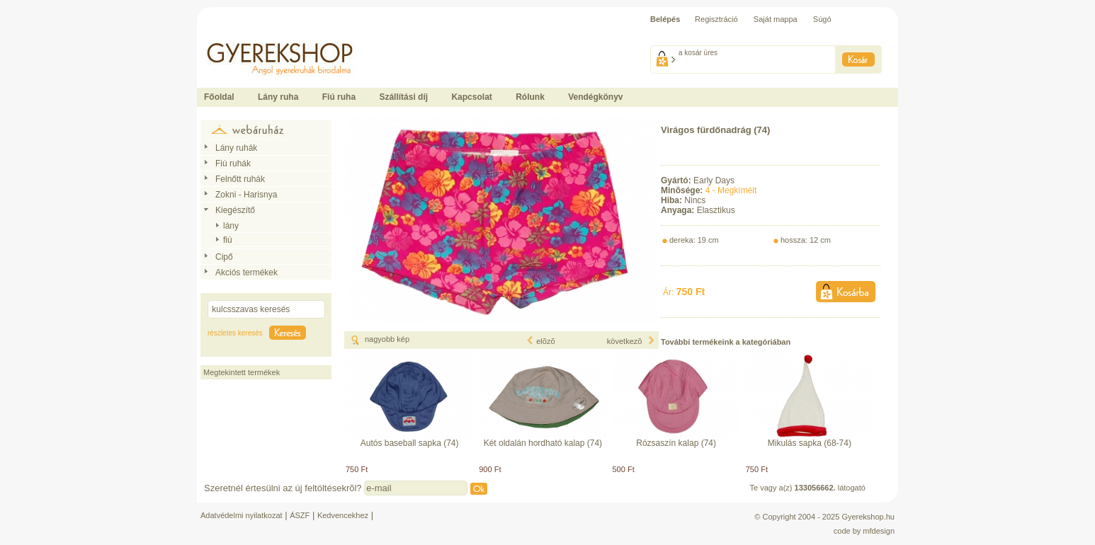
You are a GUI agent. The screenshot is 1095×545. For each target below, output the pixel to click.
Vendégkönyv (595, 97)
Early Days (713, 180)
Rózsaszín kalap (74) (676, 443)
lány (231, 226)
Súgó (822, 19)
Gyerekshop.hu (868, 516)
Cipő (224, 257)
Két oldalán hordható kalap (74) (543, 443)
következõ (631, 341)
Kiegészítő (235, 210)
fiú (227, 240)
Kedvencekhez (342, 515)
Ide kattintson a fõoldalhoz (242, 35)
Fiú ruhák (233, 163)
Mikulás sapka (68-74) (809, 443)
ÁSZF (300, 515)
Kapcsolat (471, 97)
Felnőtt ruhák (240, 179)
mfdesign (879, 531)
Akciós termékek (246, 272)
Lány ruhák (236, 148)
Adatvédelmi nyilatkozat (241, 515)
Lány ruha (278, 97)
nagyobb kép (387, 339)
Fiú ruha (339, 97)
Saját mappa (776, 19)
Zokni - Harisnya (246, 195)
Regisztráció (716, 19)
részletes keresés (235, 333)
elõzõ (540, 341)
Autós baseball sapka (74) (410, 443)
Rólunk (530, 97)
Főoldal (219, 97)
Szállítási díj (403, 97)
